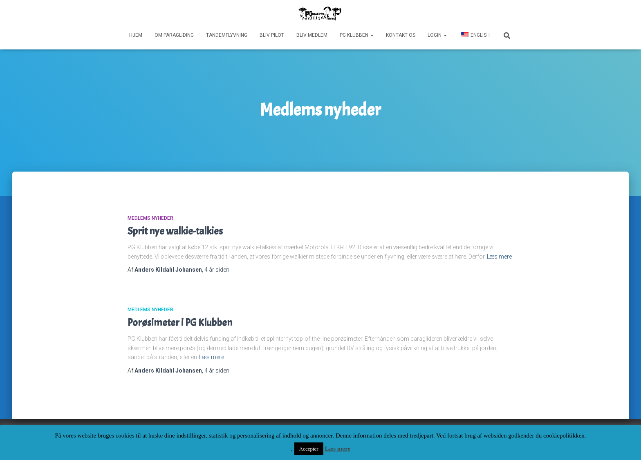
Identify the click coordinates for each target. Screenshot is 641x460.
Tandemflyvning (226, 35)
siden (216, 269)
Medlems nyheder (150, 218)
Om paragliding (174, 35)
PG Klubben (357, 35)
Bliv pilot (272, 35)
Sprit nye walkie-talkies (175, 231)
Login (437, 35)
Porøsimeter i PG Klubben (180, 322)
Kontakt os (400, 35)
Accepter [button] (308, 449)
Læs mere (499, 256)
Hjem (135, 35)
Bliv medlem (311, 35)
